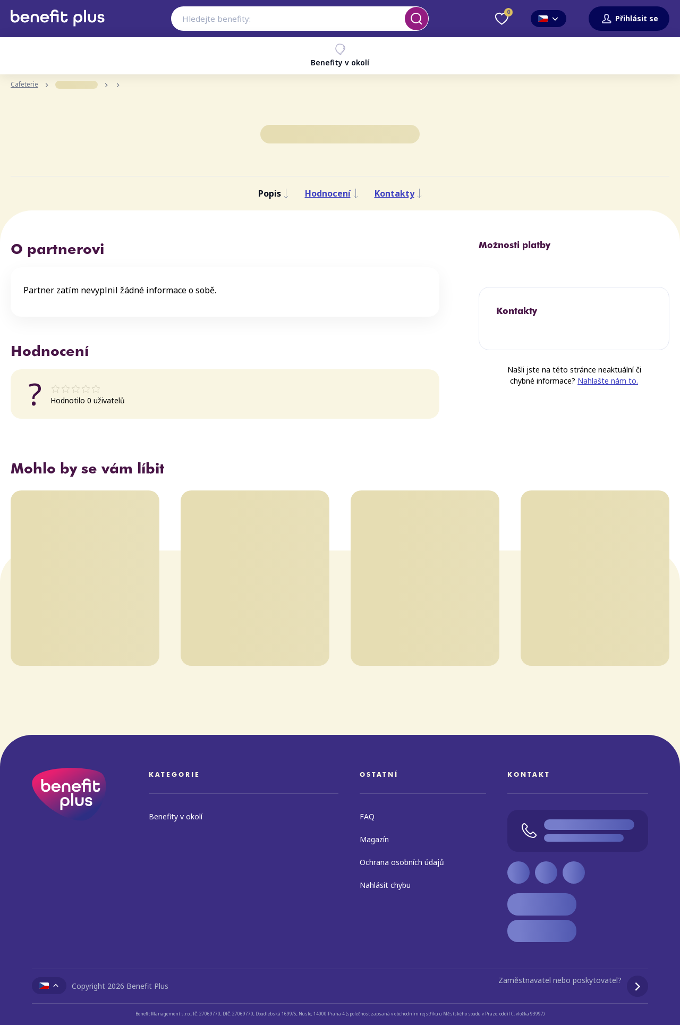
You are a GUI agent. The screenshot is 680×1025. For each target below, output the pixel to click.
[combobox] (300, 18)
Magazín (374, 839)
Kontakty (398, 193)
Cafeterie (24, 85)
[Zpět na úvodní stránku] (58, 30)
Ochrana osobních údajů (402, 862)
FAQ (367, 816)
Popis (273, 193)
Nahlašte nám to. (607, 381)
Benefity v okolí (340, 55)
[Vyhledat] (416, 18)
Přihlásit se (629, 19)
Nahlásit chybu (385, 885)
